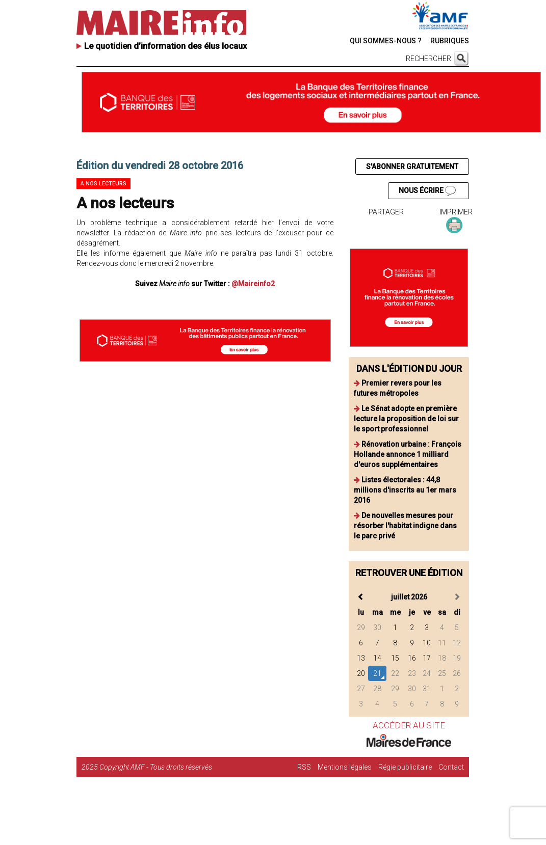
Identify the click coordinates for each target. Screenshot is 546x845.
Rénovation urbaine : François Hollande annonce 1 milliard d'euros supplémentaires (407, 454)
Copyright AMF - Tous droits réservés (155, 767)
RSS (304, 767)
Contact (451, 767)
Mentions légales (345, 767)
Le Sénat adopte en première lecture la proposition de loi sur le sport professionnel (406, 418)
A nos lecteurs (103, 183)
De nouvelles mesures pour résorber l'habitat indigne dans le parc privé (405, 525)
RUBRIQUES (449, 41)
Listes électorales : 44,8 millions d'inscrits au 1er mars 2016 (405, 490)
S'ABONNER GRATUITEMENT (412, 166)
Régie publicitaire (405, 767)
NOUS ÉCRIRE (427, 191)
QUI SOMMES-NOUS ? (386, 41)
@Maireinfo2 (253, 284)
